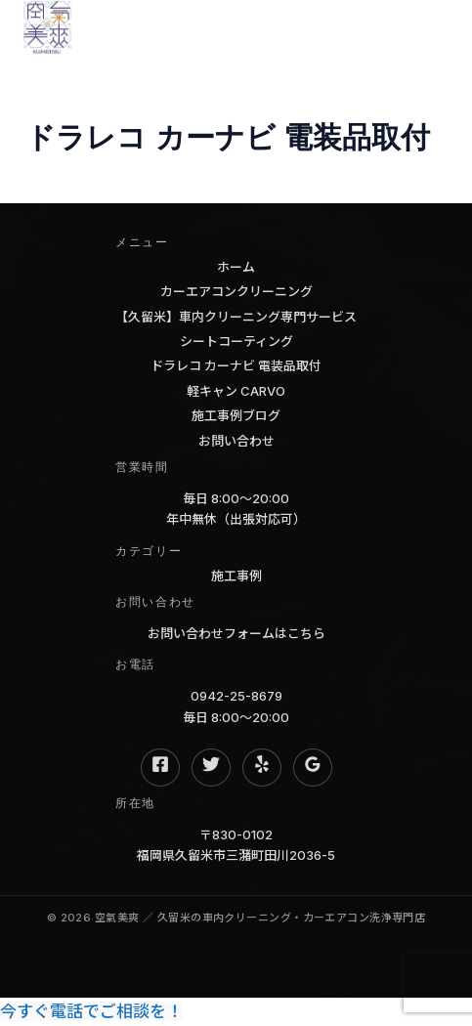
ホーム (236, 267)
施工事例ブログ (236, 415)
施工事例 (236, 575)
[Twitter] (211, 767)
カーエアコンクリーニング (236, 291)
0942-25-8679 (236, 696)
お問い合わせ (236, 441)
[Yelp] (261, 767)
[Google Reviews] (312, 767)
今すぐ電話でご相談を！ (91, 1011)
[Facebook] (160, 767)
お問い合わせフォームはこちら (236, 633)
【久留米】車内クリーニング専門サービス (236, 316)
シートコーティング (236, 341)
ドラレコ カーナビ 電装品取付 (236, 365)
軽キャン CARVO (236, 391)
